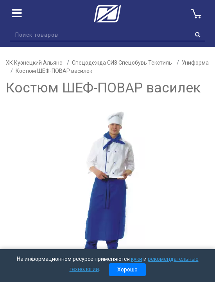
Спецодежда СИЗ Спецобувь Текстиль (122, 63)
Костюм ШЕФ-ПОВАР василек (54, 71)
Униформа (195, 63)
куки (136, 259)
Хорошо (127, 269)
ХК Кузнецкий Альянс (34, 63)
